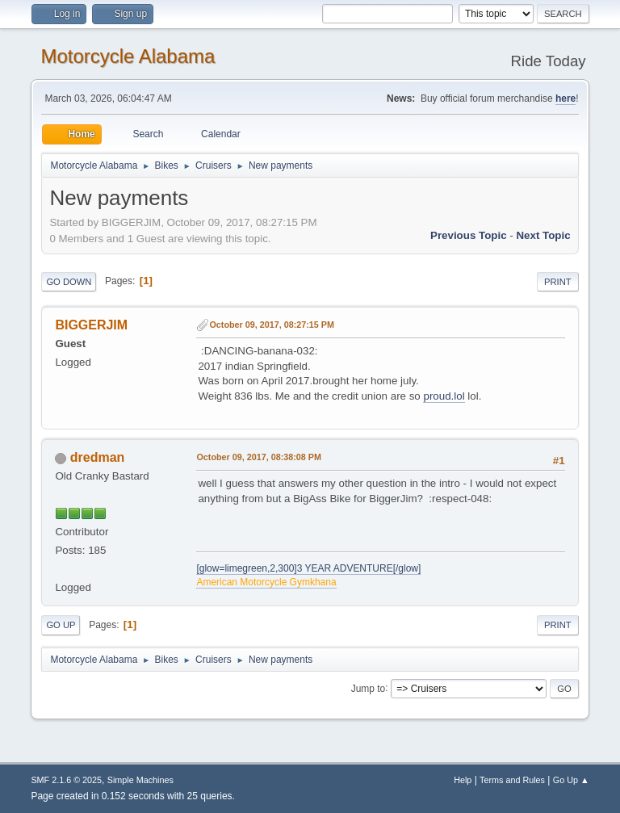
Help (462, 780)
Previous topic (468, 235)
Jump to (368, 688)
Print (558, 282)
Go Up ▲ (571, 780)
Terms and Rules (512, 780)
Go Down (68, 282)
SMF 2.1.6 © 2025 (66, 780)
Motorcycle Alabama (127, 56)
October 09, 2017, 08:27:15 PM (271, 324)
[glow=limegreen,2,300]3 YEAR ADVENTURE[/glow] (308, 568)
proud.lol (443, 396)
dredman (97, 457)
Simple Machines (140, 780)
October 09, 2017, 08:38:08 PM (258, 457)
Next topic (543, 235)
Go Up (60, 625)
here (565, 98)
